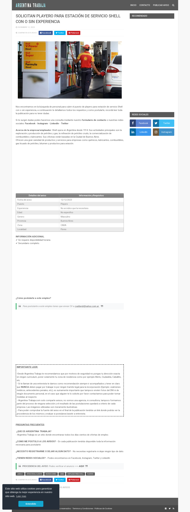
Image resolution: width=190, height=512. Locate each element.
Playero (90, 474)
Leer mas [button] (21, 496)
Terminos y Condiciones (83, 508)
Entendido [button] (31, 504)
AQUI (81, 466)
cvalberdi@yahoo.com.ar (87, 306)
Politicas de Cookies (103, 508)
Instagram (42, 123)
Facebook (30, 123)
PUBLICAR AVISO (161, 5)
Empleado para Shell (76, 474)
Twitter (64, 123)
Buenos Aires (51, 474)
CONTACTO (144, 5)
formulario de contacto (94, 120)
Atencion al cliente (34, 474)
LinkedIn (54, 123)
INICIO (133, 5)
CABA (62, 474)
